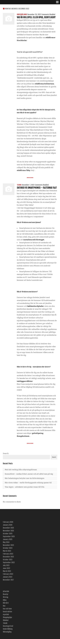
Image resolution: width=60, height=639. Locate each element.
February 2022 (8, 574)
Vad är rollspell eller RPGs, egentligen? (36, 17)
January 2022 (7, 577)
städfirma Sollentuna (44, 84)
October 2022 (7, 560)
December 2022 (8, 557)
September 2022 (9, 562)
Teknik (19, 185)
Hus (4, 606)
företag (5, 597)
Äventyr (5, 594)
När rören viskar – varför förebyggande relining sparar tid (28, 483)
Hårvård (5, 603)
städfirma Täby (23, 170)
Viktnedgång (7, 632)
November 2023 (8, 545)
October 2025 (7, 534)
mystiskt (6, 614)
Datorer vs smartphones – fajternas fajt (37, 187)
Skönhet (6, 620)
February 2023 (8, 554)
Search (6, 453)
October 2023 (7, 548)
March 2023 (7, 551)
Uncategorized (8, 626)
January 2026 (7, 525)
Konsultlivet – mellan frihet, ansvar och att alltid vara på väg (29, 474)
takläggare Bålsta (24, 381)
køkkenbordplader (35, 306)
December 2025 (8, 528)
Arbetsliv (6, 591)
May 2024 (6, 542)
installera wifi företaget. (34, 240)
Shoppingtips (7, 617)
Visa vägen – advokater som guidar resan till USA (24, 487)
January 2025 (7, 539)
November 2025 (8, 531)
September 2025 (9, 536)
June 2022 (6, 568)
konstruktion (7, 612)
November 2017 (8, 580)
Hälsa (4, 600)
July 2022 (6, 565)
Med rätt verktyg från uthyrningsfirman (21, 470)
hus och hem (7, 609)
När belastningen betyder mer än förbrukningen (24, 478)
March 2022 (7, 571)
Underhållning (22, 14)
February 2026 (8, 522)
